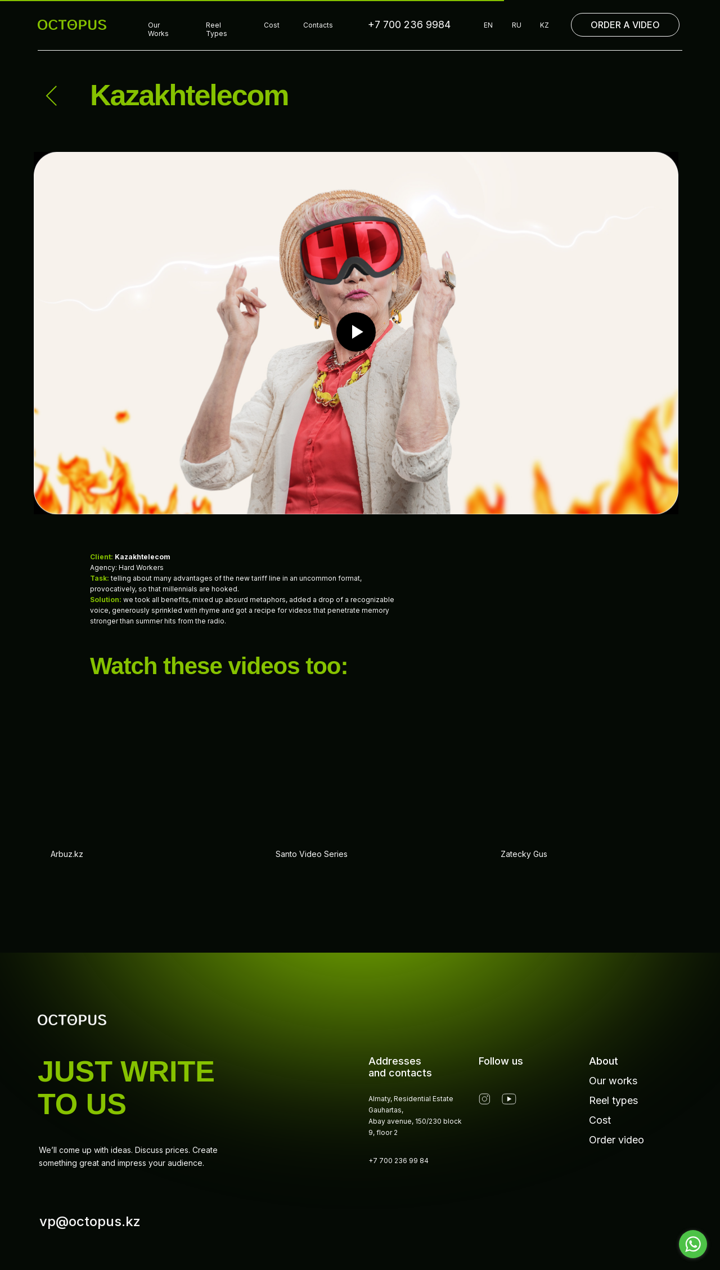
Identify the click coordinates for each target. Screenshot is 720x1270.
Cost (272, 25)
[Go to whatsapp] (693, 1244)
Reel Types (216, 29)
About (603, 1061)
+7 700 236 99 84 (398, 1160)
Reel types (613, 1100)
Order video (616, 1140)
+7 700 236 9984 (409, 24)
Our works (613, 1081)
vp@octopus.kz (90, 1221)
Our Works (158, 29)
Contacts (318, 25)
